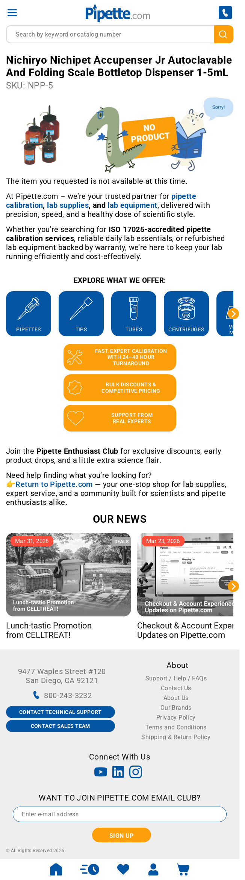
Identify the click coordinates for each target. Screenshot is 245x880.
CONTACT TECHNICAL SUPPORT (60, 712)
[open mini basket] (183, 869)
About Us (176, 698)
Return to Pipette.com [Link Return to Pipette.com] (53, 484)
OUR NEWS (120, 519)
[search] (223, 34)
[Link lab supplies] (68, 205)
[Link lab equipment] (132, 205)
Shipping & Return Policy (175, 737)
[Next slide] (233, 313)
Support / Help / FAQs (176, 678)
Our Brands (176, 707)
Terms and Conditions (176, 727)
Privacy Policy (176, 717)
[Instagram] (135, 773)
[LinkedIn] (118, 773)
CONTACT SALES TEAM (60, 726)
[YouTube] (100, 773)
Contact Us (176, 688)
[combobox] (119, 34)
